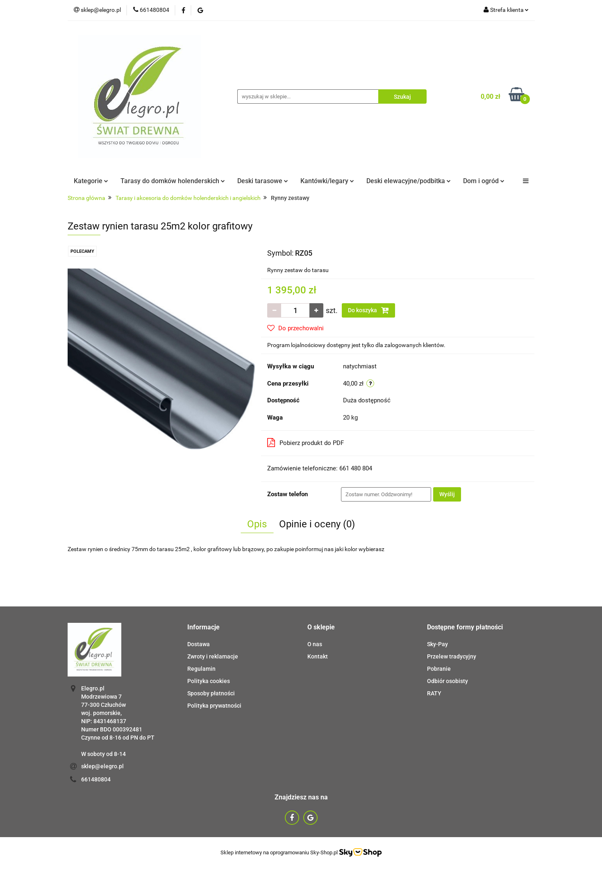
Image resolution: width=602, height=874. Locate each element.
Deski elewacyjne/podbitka (408, 181)
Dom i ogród (483, 181)
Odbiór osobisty (447, 681)
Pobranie (439, 668)
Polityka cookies (208, 681)
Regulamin (201, 668)
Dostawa (198, 644)
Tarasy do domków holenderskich (172, 181)
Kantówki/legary (327, 181)
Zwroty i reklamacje (212, 656)
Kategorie (91, 181)
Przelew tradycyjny (451, 656)
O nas (314, 644)
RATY (434, 693)
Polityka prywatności (214, 705)
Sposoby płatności (211, 693)
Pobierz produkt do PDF (305, 442)
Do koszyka (368, 310)
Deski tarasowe (262, 181)
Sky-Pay (437, 644)
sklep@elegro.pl (102, 766)
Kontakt (317, 656)
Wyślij (447, 494)
